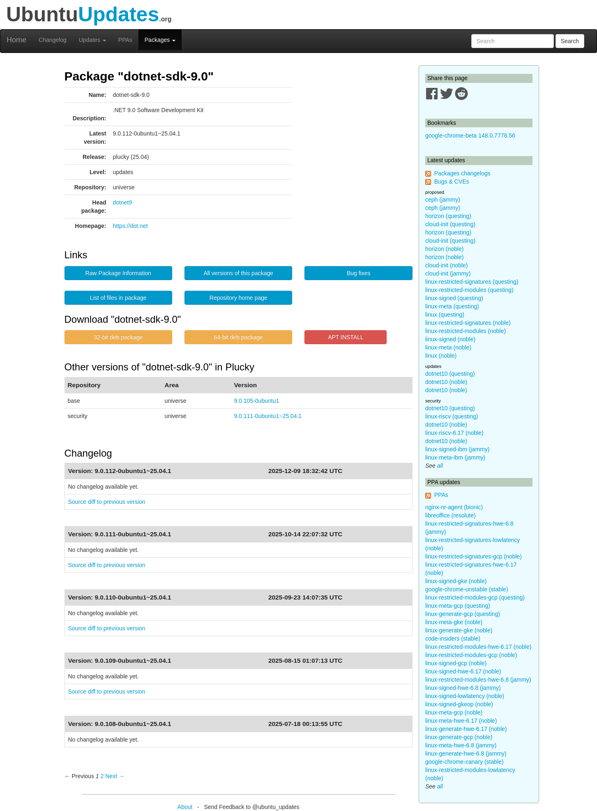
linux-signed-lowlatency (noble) (464, 696)
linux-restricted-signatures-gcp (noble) (473, 556)
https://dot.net (130, 226)
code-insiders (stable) (452, 638)
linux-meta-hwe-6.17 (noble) (461, 720)
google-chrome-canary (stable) (464, 761)
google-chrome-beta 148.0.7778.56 (470, 135)
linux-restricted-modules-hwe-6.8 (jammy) (478, 679)
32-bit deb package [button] (118, 337)
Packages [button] (160, 40)
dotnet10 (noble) (446, 382)
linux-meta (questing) (452, 306)
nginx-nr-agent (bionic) (454, 507)
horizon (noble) (444, 249)
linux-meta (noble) (448, 347)
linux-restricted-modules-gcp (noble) (471, 655)
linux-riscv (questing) (451, 416)
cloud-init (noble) (446, 265)
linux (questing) (444, 314)
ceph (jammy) (442, 199)
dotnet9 (122, 202)
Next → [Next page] (114, 776)
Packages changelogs (462, 173)
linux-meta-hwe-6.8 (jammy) (460, 745)
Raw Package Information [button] (118, 273)
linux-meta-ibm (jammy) (455, 457)
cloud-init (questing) (450, 224)
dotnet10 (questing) (450, 373)
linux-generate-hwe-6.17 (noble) (466, 729)
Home (16, 40)
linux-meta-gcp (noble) (453, 712)
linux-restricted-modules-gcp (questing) (475, 597)
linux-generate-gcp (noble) (458, 737)
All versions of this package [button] (238, 273)
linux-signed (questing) (454, 298)
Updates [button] (92, 40)
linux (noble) (440, 355)
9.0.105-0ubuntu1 (256, 400)
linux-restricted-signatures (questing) (471, 281)
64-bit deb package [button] (238, 337)
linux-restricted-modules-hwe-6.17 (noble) (478, 646)
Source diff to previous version (106, 502)
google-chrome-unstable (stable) (466, 589)
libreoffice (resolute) (450, 515)
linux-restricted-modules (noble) (465, 331)
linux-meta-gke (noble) (453, 622)
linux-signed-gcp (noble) (455, 663)
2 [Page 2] (102, 776)
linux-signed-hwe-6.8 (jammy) (463, 688)
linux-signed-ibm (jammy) (457, 449)
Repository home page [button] (238, 297)
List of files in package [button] (118, 297)
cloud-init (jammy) (447, 273)
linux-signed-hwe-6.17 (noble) (463, 671)
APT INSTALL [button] (346, 337)
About (185, 807)
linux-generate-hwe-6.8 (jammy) (466, 753)
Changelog (53, 40)
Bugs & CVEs (451, 181)
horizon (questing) (448, 216)
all (440, 465)
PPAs (125, 40)
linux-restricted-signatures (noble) (468, 322)
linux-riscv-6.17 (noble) (454, 433)
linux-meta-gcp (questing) (457, 605)
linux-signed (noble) (450, 339)
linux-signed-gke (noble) (455, 581)
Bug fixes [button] (359, 273)
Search (570, 41)
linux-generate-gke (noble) (458, 630)
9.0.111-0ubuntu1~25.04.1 (268, 416)
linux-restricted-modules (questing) (469, 290)
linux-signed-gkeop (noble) (459, 704)
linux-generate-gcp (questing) (462, 614)
